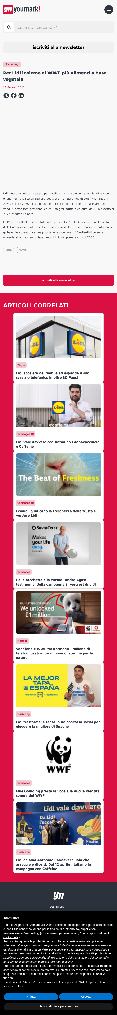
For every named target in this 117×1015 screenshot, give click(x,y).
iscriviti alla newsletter (58, 47)
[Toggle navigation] (108, 9)
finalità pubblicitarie (98, 953)
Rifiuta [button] (31, 996)
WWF (23, 249)
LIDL (9, 249)
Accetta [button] (86, 996)
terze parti (68, 941)
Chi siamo (57, 907)
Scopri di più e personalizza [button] (58, 1006)
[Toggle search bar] (9, 27)
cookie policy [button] (11, 937)
